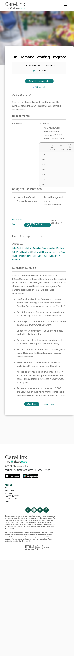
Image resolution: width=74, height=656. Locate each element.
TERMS (47, 470)
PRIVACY (38, 470)
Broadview (55, 256)
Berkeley (37, 248)
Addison (16, 259)
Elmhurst (60, 248)
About (7, 488)
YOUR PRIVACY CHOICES (23, 470)
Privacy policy (11, 499)
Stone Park (30, 256)
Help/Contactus (12, 496)
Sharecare (9, 490)
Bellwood (36, 252)
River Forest (18, 256)
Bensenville (43, 256)
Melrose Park (59, 252)
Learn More (49, 404)
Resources (9, 493)
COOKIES (8, 470)
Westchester (48, 248)
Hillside (28, 248)
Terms (7, 501)
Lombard (26, 252)
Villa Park (16, 252)
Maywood (46, 252)
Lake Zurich (17, 248)
